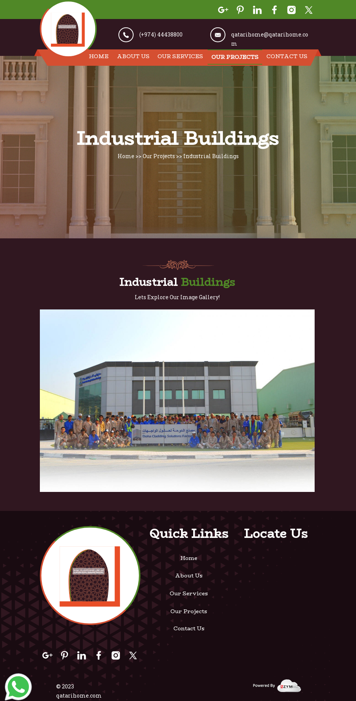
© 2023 (65, 686)
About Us (133, 56)
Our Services (180, 56)
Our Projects (234, 57)
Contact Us (286, 56)
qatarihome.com (79, 695)
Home (99, 56)
